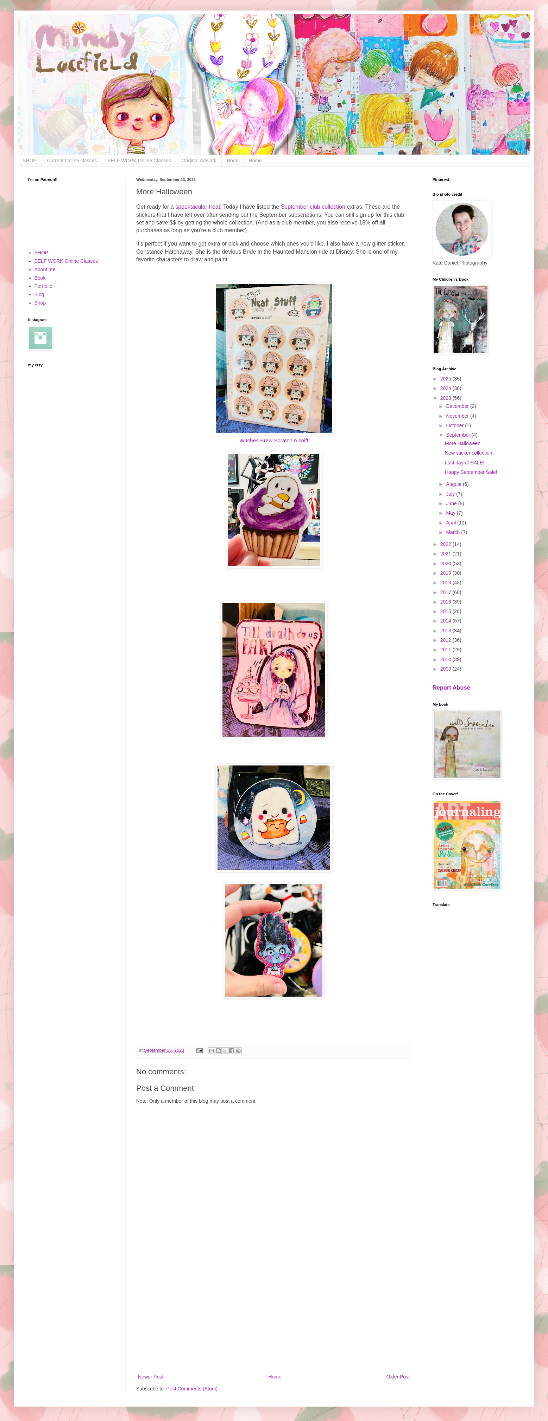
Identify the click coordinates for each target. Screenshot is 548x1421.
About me (45, 269)
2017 (446, 592)
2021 (446, 553)
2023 (446, 398)
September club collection (313, 207)
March (453, 532)
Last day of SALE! (464, 462)
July (451, 494)
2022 (446, 544)
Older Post (398, 1377)
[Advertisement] (273, 1314)
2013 (446, 630)
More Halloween (462, 443)
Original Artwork (199, 160)
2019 (446, 573)
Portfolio (43, 286)
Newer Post (150, 1377)
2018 (446, 582)
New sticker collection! (469, 453)
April (451, 523)
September (458, 435)
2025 (446, 379)
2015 (446, 611)
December (458, 406)
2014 (446, 621)
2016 (446, 602)
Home (255, 160)
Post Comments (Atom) (192, 1388)
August (454, 484)
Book (232, 160)
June (452, 503)
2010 (446, 659)
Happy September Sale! (471, 472)
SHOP (30, 160)
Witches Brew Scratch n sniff (273, 440)
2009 (446, 669)
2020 (446, 563)
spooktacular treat (197, 207)
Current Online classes (72, 160)
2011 (446, 649)
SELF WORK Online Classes (139, 160)
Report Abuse (451, 687)
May (451, 513)
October (455, 425)
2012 (446, 640)
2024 (446, 388)
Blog (39, 294)
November (458, 416)
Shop (40, 303)
